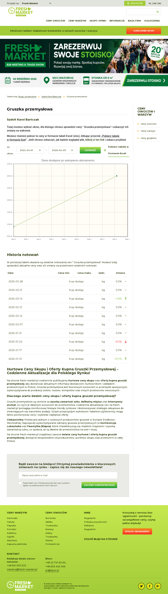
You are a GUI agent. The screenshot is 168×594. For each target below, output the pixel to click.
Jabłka (48, 522)
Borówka (50, 518)
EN (154, 3)
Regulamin (90, 518)
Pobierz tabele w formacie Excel (118, 150)
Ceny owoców (55, 20)
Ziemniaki (12, 518)
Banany (49, 529)
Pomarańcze (52, 544)
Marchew (12, 540)
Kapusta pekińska (17, 544)
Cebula (10, 522)
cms (56, 588)
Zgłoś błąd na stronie (101, 539)
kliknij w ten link (94, 139)
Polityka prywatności (95, 522)
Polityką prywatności (48, 483)
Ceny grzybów (149, 138)
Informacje (117, 20)
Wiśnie (49, 540)
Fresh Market (30, 3)
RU (159, 3)
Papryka (11, 525)
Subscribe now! (143, 30)
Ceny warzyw (77, 20)
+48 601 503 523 (16, 565)
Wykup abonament (137, 531)
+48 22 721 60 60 (55, 562)
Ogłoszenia (152, 20)
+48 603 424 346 (55, 566)
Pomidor (11, 529)
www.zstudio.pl (66, 588)
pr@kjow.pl (52, 570)
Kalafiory (11, 533)
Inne (87, 512)
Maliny (48, 533)
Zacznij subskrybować (99, 485)
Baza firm (134, 20)
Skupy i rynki (98, 20)
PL (150, 3)
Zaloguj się (136, 3)
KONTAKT (13, 553)
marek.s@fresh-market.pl (22, 569)
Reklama (89, 525)
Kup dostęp (76, 281)
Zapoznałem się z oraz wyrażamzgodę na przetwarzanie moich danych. (46, 484)
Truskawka (51, 525)
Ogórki (10, 536)
